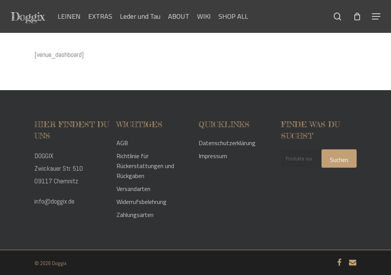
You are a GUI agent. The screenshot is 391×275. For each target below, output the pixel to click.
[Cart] (357, 16)
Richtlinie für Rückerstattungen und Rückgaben (145, 165)
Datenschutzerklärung (227, 142)
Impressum (213, 155)
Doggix (27, 16)
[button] (376, 17)
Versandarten (133, 188)
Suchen (339, 159)
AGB (122, 142)
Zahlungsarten (134, 214)
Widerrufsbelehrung (141, 201)
